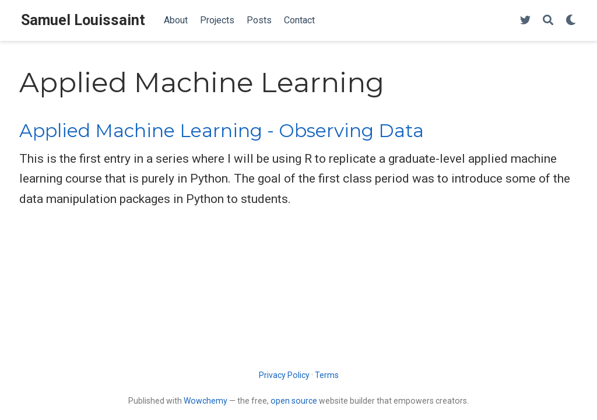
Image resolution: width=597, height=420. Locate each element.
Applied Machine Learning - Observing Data (221, 131)
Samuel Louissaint (83, 20)
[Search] (548, 20)
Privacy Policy (284, 375)
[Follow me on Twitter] (525, 20)
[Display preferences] (571, 20)
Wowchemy (205, 400)
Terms (327, 375)
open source (294, 400)
